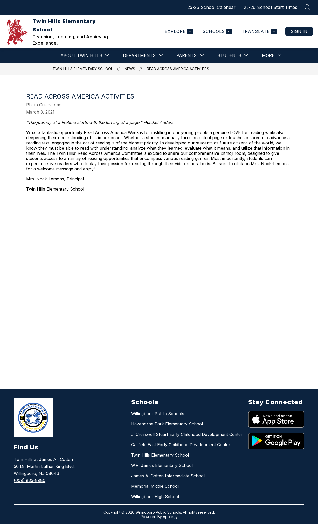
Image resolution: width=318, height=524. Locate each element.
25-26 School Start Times (270, 7)
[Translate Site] (258, 31)
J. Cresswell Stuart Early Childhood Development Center (187, 434)
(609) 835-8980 (29, 480)
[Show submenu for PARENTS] (186, 55)
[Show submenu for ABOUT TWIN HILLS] (81, 55)
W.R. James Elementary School (162, 465)
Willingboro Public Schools (157, 413)
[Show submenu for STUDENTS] (229, 55)
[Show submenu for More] (268, 55)
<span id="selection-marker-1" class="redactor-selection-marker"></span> (150, 270)
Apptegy (170, 516)
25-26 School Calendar (212, 7)
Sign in (299, 31)
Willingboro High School (155, 496)
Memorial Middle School (155, 486)
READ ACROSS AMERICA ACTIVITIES (178, 69)
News (130, 69)
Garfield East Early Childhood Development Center (180, 444)
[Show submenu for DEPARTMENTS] (139, 55)
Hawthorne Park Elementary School (167, 424)
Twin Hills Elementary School (83, 69)
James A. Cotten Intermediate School (168, 475)
